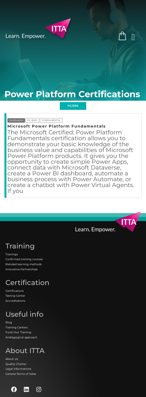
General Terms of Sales (20, 374)
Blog (8, 322)
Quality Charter (15, 364)
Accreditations (15, 301)
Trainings (11, 254)
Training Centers (16, 327)
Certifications (14, 291)
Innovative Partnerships (21, 269)
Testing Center (15, 295)
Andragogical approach (21, 337)
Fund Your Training (18, 332)
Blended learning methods (23, 264)
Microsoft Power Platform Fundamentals (56, 126)
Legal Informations (18, 369)
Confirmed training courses (24, 259)
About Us (11, 359)
